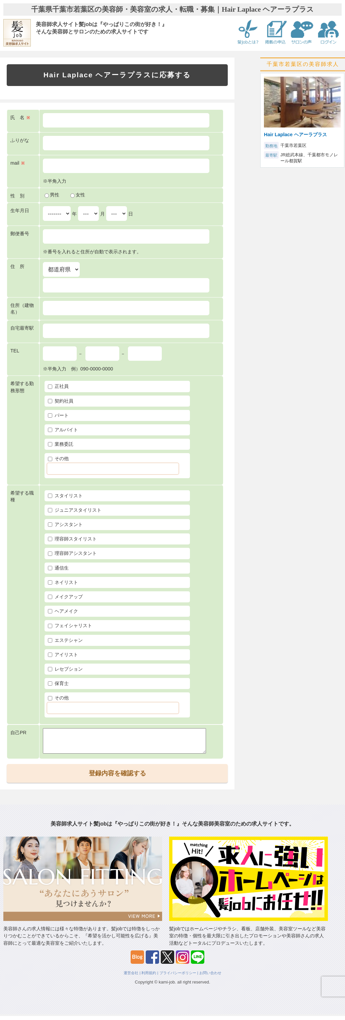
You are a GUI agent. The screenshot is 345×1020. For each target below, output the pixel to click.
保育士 (58, 683)
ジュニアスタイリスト (74, 510)
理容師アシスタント (72, 553)
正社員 (58, 386)
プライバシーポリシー (177, 977)
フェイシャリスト (70, 625)
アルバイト (63, 429)
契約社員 (60, 401)
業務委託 (60, 444)
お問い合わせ (210, 977)
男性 (52, 194)
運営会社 (131, 977)
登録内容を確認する (117, 777)
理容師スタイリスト (72, 538)
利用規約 (148, 977)
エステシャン (65, 640)
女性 (77, 194)
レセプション (65, 669)
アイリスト (63, 654)
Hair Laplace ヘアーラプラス (295, 134)
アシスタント (65, 524)
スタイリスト (65, 495)
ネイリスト (63, 582)
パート (58, 415)
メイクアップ (65, 596)
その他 (58, 458)
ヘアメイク (63, 611)
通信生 (58, 568)
